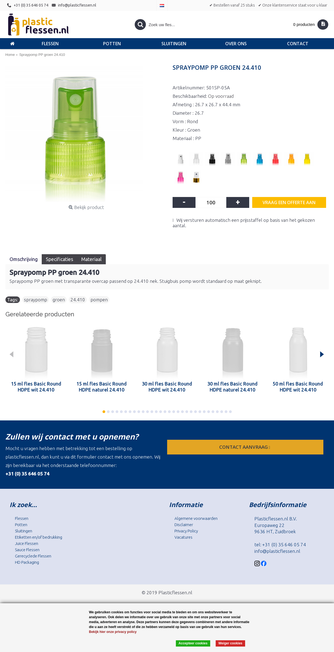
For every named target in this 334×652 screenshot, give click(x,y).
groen (59, 299)
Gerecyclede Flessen (33, 556)
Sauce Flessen (27, 549)
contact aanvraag (245, 447)
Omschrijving (24, 259)
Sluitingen (23, 531)
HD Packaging (27, 562)
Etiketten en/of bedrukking (38, 537)
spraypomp (35, 299)
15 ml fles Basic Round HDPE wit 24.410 (36, 386)
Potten (21, 524)
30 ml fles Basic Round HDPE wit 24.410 (167, 386)
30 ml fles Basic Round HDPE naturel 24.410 (232, 386)
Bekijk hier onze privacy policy (113, 632)
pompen (99, 299)
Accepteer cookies (193, 643)
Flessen (21, 518)
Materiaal (91, 259)
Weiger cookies (230, 643)
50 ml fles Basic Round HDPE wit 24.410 (298, 386)
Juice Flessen (26, 543)
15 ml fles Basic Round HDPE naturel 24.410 (101, 386)
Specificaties (59, 259)
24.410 (77, 299)
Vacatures (183, 537)
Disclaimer (183, 524)
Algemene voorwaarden (196, 518)
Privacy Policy (186, 531)
